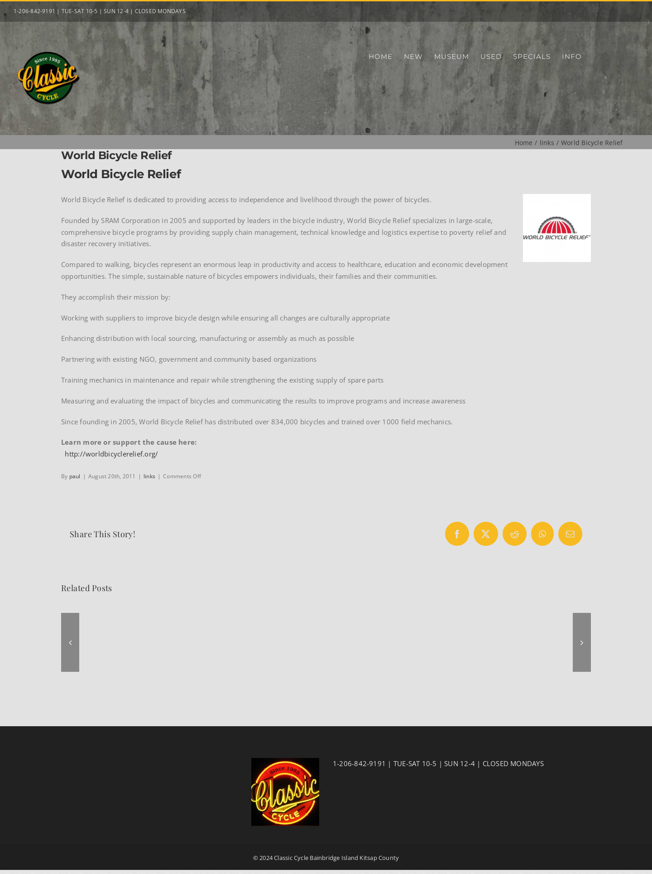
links (149, 476)
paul (75, 476)
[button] (70, 642)
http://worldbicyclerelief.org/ (111, 453)
